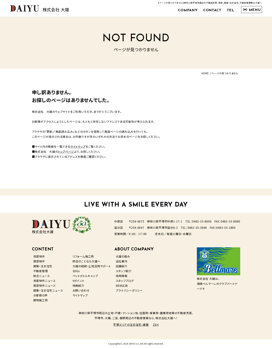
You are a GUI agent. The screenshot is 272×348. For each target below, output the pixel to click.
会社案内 (121, 261)
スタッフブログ (125, 281)
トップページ (66, 151)
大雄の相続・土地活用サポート (92, 266)
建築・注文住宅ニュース (48, 290)
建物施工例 (40, 300)
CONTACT (212, 10)
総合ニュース (41, 276)
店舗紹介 (121, 266)
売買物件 (39, 256)
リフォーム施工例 (83, 256)
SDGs (76, 271)
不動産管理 (40, 271)
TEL (230, 10)
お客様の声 (40, 295)
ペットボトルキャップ (85, 276)
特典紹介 (78, 285)
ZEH (156, 324)
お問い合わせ (81, 290)
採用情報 (121, 276)
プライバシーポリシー (129, 290)
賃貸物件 (39, 261)
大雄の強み (123, 256)
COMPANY (188, 10)
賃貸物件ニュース (44, 285)
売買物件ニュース (44, 281)
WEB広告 (122, 285)
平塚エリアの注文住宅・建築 (131, 324)
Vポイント (78, 281)
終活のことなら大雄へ (87, 261)
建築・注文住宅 (42, 266)
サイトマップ (78, 146)
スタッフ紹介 (124, 271)
